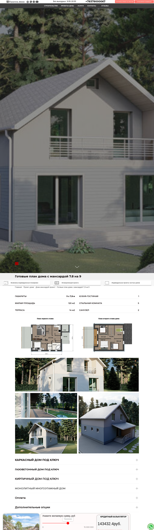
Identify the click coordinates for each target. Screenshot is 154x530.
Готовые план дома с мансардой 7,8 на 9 (73, 287)
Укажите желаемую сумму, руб (58, 516)
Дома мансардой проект (45, 287)
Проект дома (28, 287)
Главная (18, 287)
